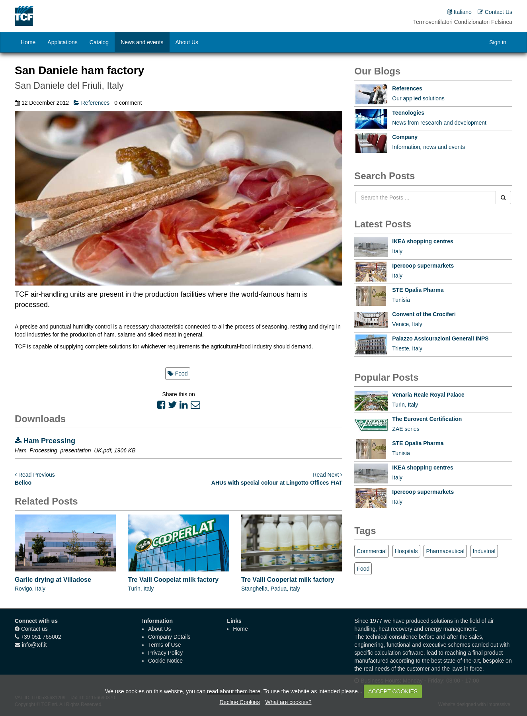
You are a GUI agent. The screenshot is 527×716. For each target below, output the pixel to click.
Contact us (34, 629)
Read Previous (35, 474)
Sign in (497, 42)
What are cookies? (288, 702)
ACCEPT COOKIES (393, 691)
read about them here (233, 691)
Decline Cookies (239, 702)
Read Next (327, 474)
